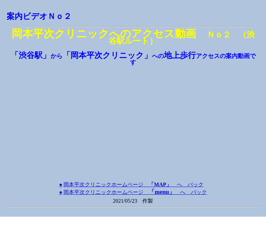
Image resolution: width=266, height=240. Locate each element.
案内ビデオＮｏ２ (39, 16)
